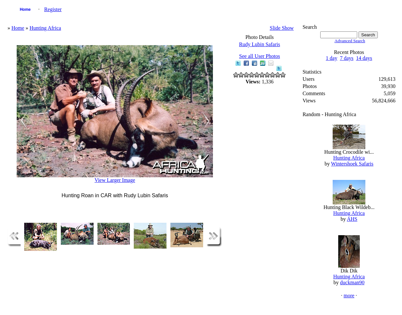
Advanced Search (350, 40)
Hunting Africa (45, 28)
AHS (352, 219)
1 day (331, 58)
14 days (364, 58)
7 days (346, 58)
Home (25, 9)
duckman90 (352, 282)
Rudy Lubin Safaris (259, 44)
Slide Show (282, 28)
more (348, 295)
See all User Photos (259, 56)
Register (52, 9)
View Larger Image (115, 180)
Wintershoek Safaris (352, 163)
